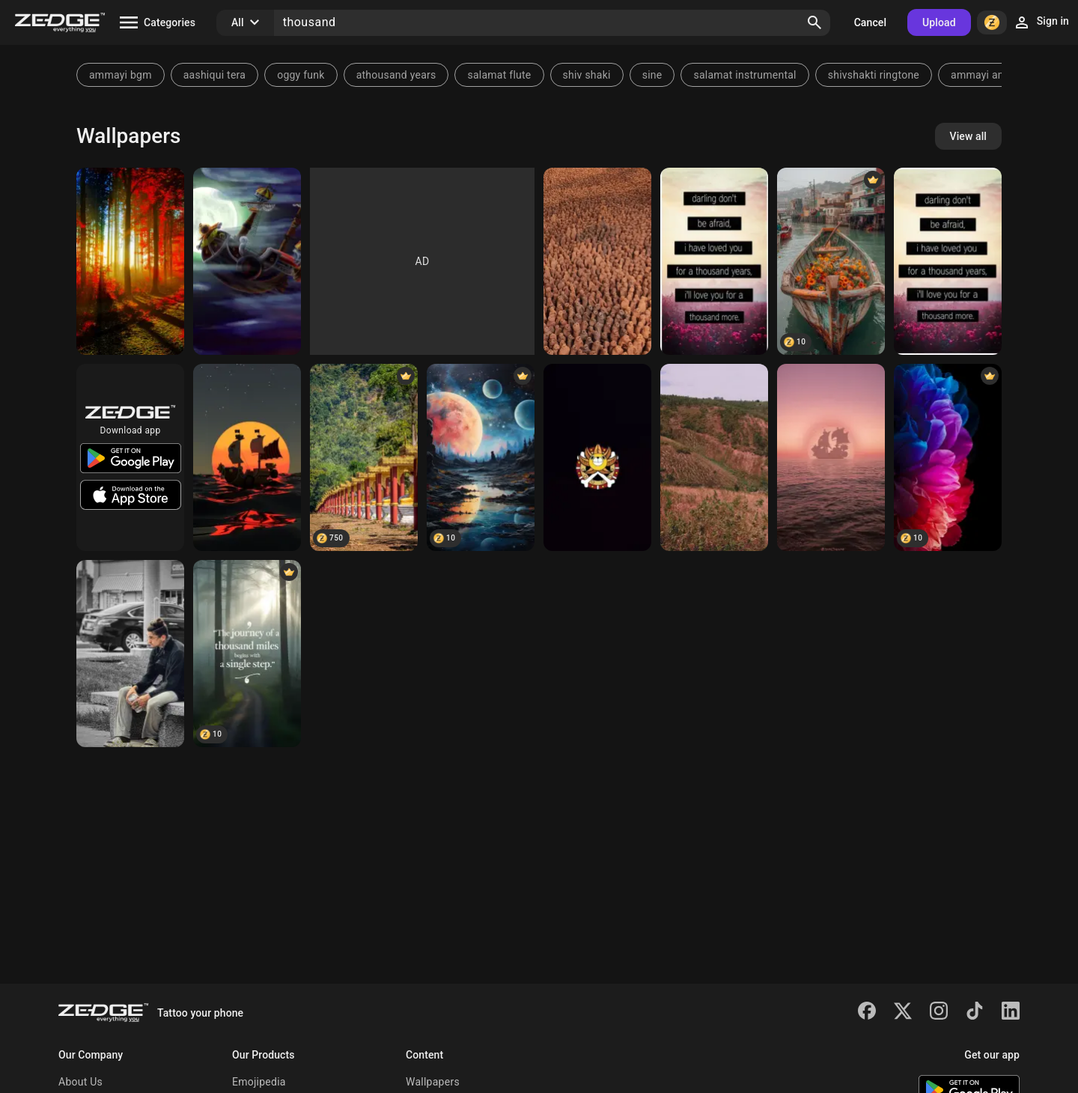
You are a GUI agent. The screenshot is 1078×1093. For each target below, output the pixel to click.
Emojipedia (259, 1082)
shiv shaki (587, 75)
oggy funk (300, 75)
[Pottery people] (597, 261)
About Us (80, 1082)
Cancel (870, 22)
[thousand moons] (481, 457)
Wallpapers (433, 1082)
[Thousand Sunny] (247, 261)
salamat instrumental (744, 75)
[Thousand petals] (948, 457)
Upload (939, 22)
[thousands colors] (130, 261)
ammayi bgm (120, 75)
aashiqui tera (214, 75)
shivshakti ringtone (873, 75)
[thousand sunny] (597, 457)
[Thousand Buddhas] (364, 457)
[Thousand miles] (247, 653)
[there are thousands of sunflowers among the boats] (831, 261)
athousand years (396, 75)
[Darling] (714, 261)
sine (652, 75)
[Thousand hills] (714, 457)
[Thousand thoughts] (130, 653)
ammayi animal (987, 75)
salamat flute (499, 75)
